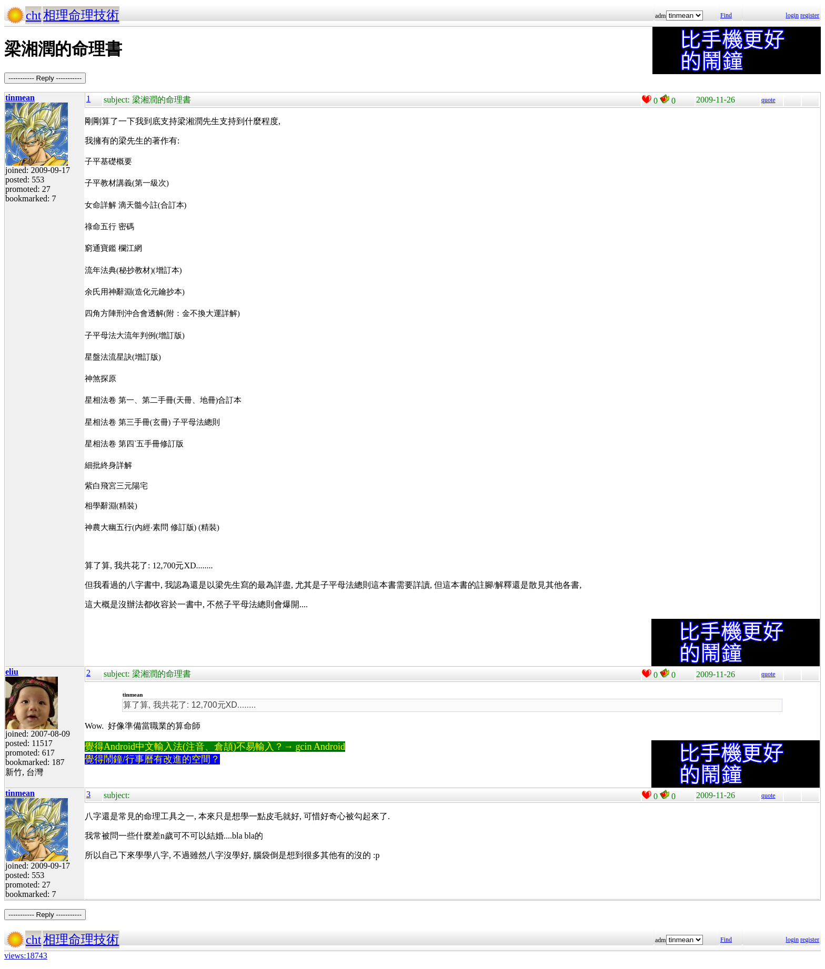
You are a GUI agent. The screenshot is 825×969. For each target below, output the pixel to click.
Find (726, 15)
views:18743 (25, 955)
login (792, 15)
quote (768, 100)
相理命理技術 (81, 15)
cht (33, 15)
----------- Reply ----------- (45, 78)
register (809, 15)
